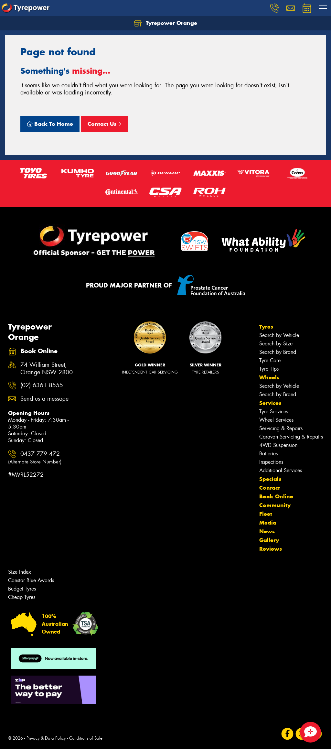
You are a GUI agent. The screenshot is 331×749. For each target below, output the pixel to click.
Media (267, 522)
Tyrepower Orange (165, 23)
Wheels (269, 377)
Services (270, 403)
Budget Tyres (22, 588)
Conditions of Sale (85, 738)
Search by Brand (277, 352)
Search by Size (276, 343)
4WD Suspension (278, 445)
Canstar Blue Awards (31, 580)
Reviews (270, 548)
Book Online (276, 496)
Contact (269, 487)
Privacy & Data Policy (46, 738)
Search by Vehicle (279, 335)
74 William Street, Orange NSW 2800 (46, 368)
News (267, 531)
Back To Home (50, 123)
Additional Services (280, 470)
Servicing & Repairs (281, 428)
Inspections (271, 462)
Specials (270, 479)
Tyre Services (273, 411)
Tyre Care (270, 360)
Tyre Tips (269, 368)
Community (275, 505)
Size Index (19, 572)
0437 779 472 (34, 457)
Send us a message (44, 399)
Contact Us (104, 123)
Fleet (265, 513)
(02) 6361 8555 (41, 385)
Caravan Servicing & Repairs (291, 436)
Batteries (268, 453)
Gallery (269, 540)
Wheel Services (276, 420)
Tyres (266, 326)
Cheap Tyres (21, 597)
